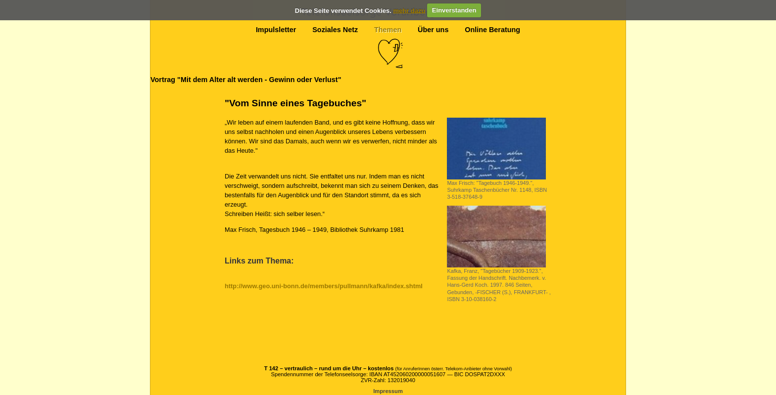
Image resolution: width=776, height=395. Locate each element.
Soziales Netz (335, 30)
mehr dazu (409, 10)
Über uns (433, 30)
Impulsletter (276, 30)
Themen (387, 30)
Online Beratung (492, 30)
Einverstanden (454, 10)
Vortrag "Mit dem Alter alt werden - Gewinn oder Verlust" (245, 80)
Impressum (388, 391)
